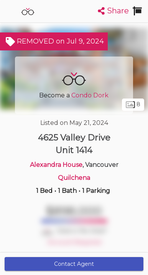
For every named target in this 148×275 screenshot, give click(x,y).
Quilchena (74, 177)
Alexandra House (56, 164)
